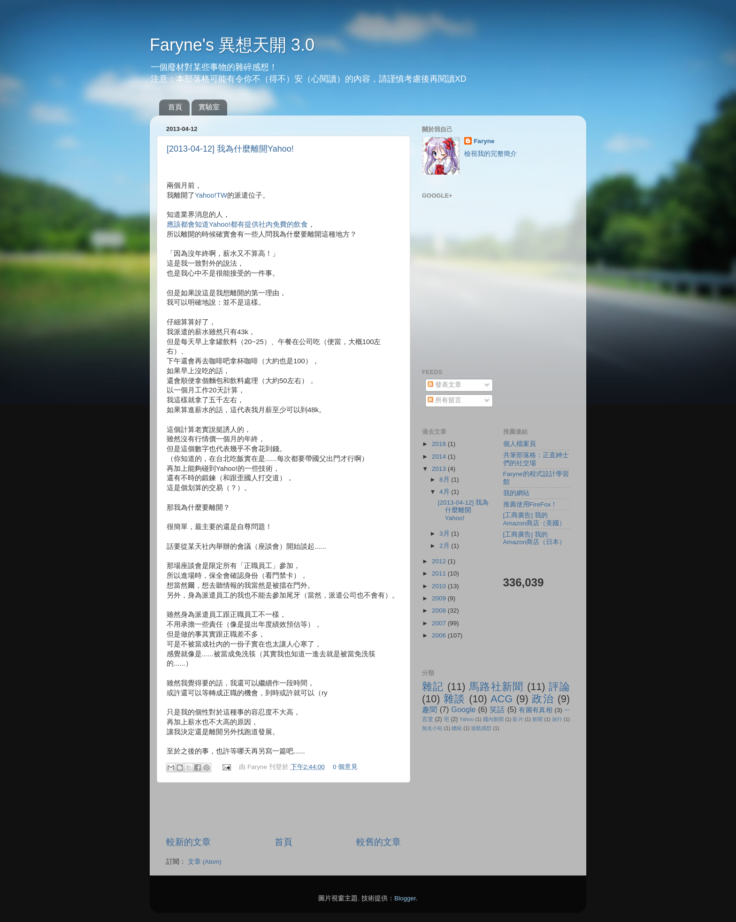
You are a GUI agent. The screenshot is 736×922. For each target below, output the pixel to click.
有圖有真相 (535, 710)
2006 (440, 635)
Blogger (405, 898)
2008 (440, 610)
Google (463, 709)
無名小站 (432, 728)
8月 (445, 479)
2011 (440, 573)
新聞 (537, 719)
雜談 (455, 699)
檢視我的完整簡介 (490, 153)
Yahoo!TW (211, 195)
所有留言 (444, 400)
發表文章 (444, 384)
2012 (440, 561)
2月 (445, 545)
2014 (440, 456)
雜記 (433, 686)
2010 (440, 586)
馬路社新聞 (496, 686)
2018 (440, 443)
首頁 (175, 107)
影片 (518, 719)
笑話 (497, 709)
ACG (502, 699)
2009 (440, 598)
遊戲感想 (481, 728)
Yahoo (467, 719)
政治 (543, 699)
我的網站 (516, 493)
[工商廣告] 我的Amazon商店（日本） (534, 538)
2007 (440, 623)
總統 (457, 728)
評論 (559, 686)
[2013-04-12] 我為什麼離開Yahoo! (230, 149)
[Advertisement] (283, 809)
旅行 (557, 719)
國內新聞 (493, 719)
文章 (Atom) (205, 861)
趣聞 (429, 709)
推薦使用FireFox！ (530, 504)
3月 (445, 533)
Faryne (484, 141)
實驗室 (209, 107)
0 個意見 (345, 766)
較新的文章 (188, 842)
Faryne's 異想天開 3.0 (232, 44)
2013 (440, 468)
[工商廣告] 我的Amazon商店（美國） (534, 519)
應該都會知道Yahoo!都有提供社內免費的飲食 (237, 224)
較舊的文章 (378, 842)
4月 (445, 491)
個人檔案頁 (519, 443)
